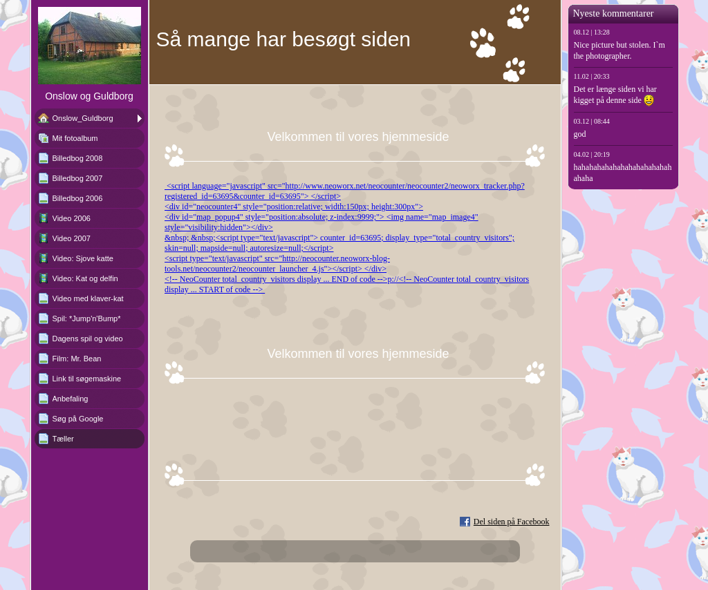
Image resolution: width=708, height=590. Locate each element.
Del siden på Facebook (512, 521)
